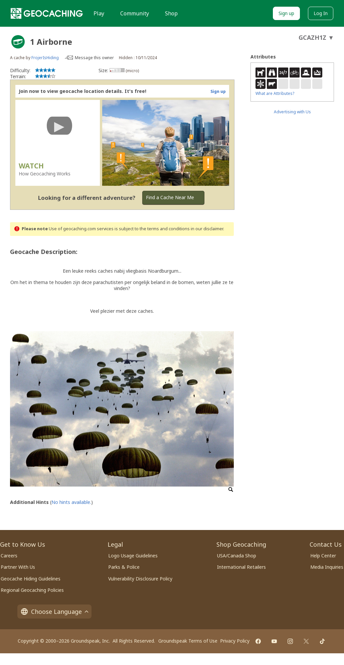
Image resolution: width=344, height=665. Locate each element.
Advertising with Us (292, 112)
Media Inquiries (326, 567)
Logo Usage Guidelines (133, 555)
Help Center (323, 555)
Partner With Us (18, 567)
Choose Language (54, 612)
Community (134, 13)
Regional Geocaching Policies (32, 590)
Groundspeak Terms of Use (187, 641)
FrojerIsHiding (45, 57)
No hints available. (71, 502)
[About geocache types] (18, 42)
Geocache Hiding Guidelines (30, 578)
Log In (321, 13)
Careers (9, 555)
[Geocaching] (47, 13)
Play (99, 13)
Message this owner (94, 57)
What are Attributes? (274, 93)
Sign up (286, 13)
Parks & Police (124, 567)
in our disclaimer (207, 229)
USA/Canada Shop (236, 555)
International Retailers (241, 567)
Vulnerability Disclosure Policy (140, 578)
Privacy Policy (234, 641)
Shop (171, 13)
